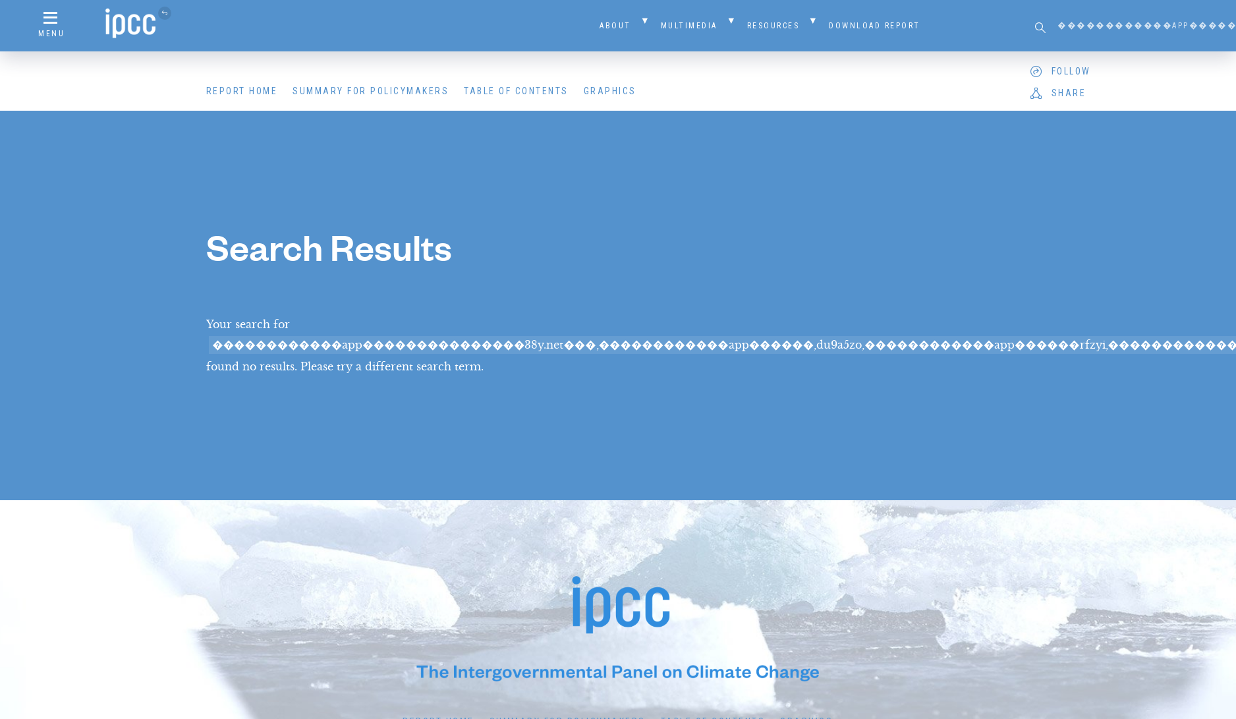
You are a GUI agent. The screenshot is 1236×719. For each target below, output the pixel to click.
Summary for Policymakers (371, 91)
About (615, 25)
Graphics (610, 91)
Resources (773, 25)
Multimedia (689, 25)
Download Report (874, 25)
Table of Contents (516, 91)
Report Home (242, 91)
